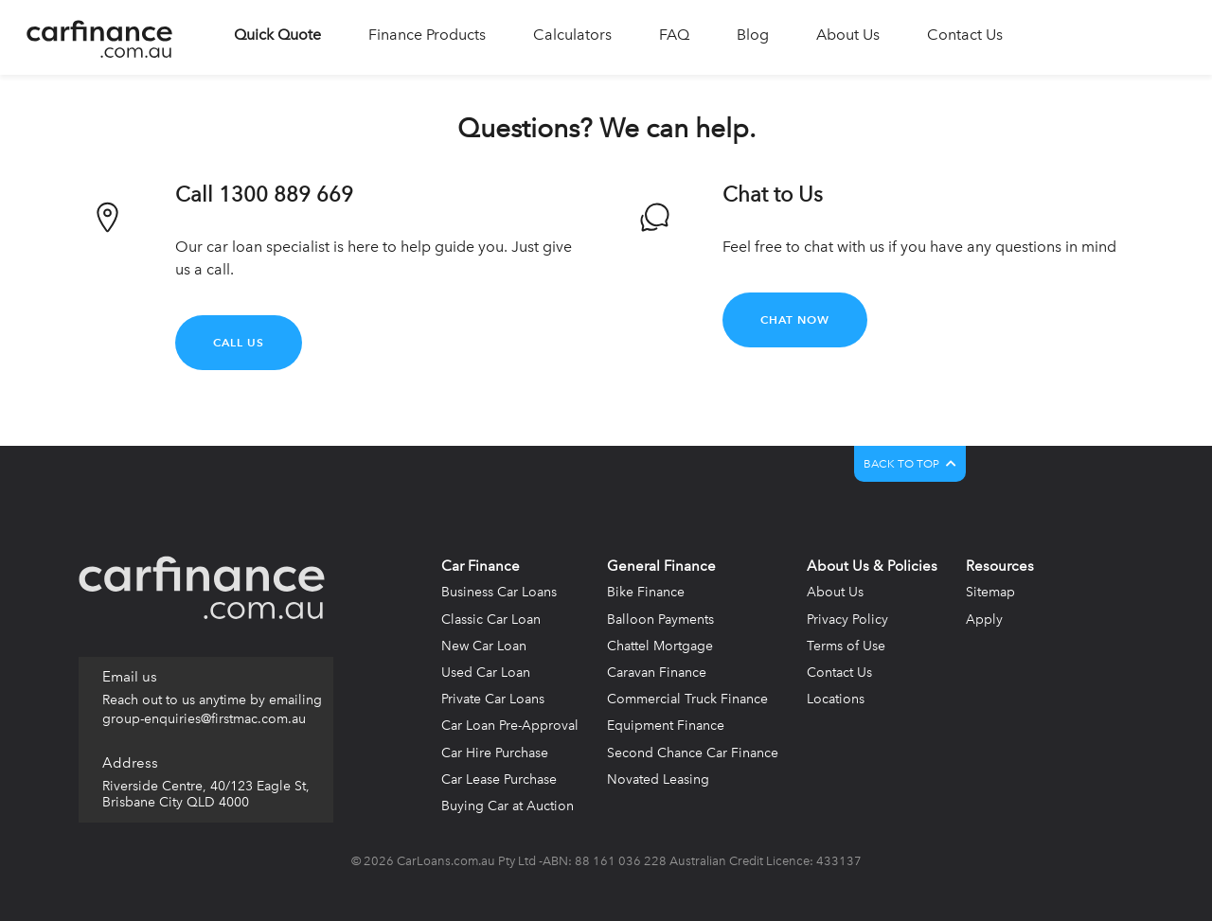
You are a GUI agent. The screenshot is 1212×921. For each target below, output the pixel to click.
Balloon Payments (660, 619)
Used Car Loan (485, 672)
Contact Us (839, 672)
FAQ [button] (674, 35)
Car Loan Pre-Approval (510, 725)
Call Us (238, 342)
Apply (984, 619)
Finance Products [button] (427, 35)
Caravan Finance (656, 672)
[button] (277, 37)
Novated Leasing (658, 779)
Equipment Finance (665, 725)
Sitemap (990, 592)
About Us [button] (848, 35)
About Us (835, 592)
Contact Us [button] (965, 35)
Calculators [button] (572, 35)
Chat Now (794, 319)
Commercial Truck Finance (687, 699)
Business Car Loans (499, 592)
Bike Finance (646, 592)
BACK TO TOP (910, 463)
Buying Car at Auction (507, 806)
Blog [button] (753, 35)
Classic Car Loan (491, 619)
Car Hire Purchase (494, 753)
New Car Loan (483, 646)
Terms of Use (846, 646)
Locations (835, 699)
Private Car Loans (492, 699)
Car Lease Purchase (499, 779)
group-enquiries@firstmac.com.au (204, 719)
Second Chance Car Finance (692, 753)
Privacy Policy (847, 619)
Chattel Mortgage (660, 646)
